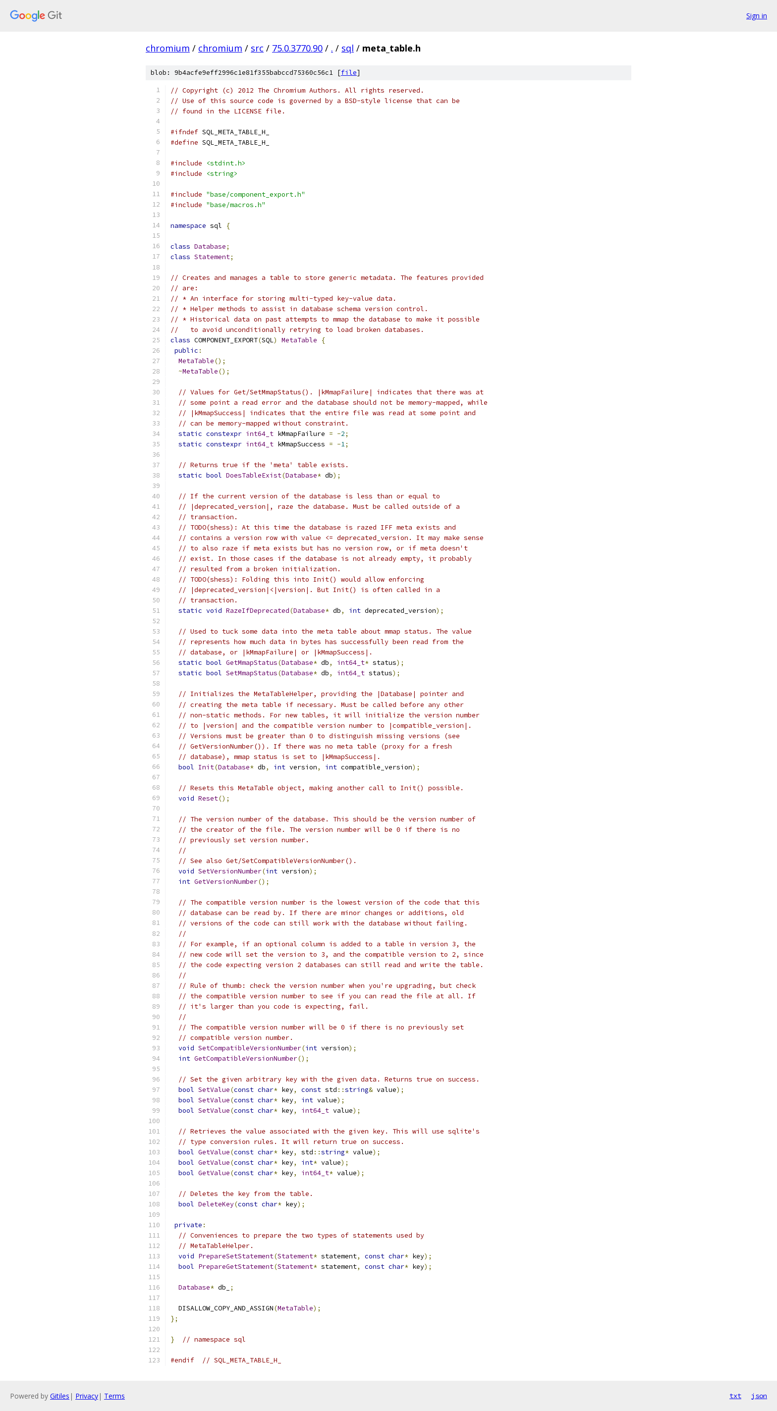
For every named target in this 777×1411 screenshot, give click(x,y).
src (257, 48)
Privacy (86, 1396)
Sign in (756, 15)
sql (347, 48)
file (349, 72)
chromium (168, 48)
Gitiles (59, 1396)
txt (735, 1395)
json (759, 1395)
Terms (114, 1396)
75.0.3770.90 (297, 48)
